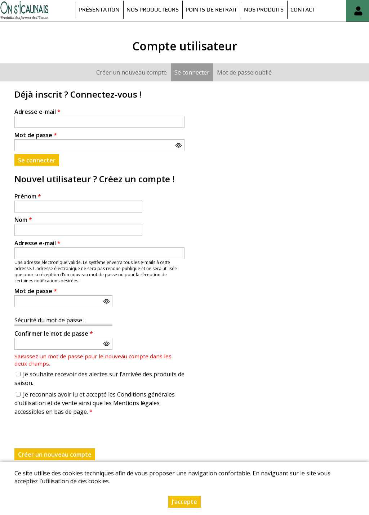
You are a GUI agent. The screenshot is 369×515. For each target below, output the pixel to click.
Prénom (27, 196)
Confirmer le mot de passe (53, 333)
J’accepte (184, 502)
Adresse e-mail (37, 112)
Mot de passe (35, 135)
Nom (23, 220)
